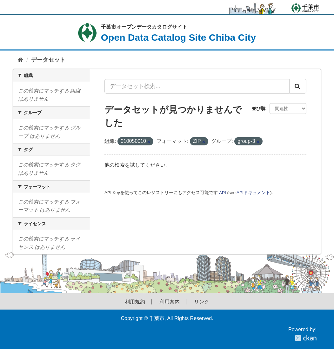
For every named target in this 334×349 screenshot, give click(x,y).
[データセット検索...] (197, 86)
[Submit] (297, 86)
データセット (48, 60)
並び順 (258, 108)
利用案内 (169, 301)
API (222, 192)
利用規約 (135, 301)
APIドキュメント (253, 192)
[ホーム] (20, 60)
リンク (201, 301)
